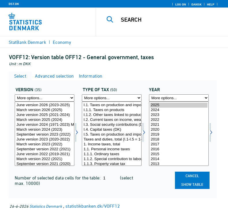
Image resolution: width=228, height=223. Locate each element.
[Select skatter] (112, 134)
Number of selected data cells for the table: (58, 177)
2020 (179, 129)
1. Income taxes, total (111, 144)
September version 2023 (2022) (44, 134)
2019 (179, 134)
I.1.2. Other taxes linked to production (111, 115)
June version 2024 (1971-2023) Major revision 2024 (44, 124)
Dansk (196, 4)
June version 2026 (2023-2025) (44, 105)
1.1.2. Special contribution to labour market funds (111, 159)
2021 (179, 124)
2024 (179, 110)
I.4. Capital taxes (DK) (111, 129)
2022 (179, 119)
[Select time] (179, 134)
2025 (179, 105)
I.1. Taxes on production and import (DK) (111, 105)
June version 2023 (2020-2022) (44, 139)
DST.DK (14, 4)
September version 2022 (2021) (44, 149)
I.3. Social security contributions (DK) (111, 124)
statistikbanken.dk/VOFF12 (92, 206)
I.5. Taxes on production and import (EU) (111, 134)
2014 (179, 159)
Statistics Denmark (45, 206)
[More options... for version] (44, 98)
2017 (179, 144)
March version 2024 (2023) (44, 129)
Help (210, 4)
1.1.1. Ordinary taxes (111, 154)
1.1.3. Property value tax (111, 164)
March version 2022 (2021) (44, 159)
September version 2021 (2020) (44, 164)
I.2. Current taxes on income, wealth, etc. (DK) (111, 119)
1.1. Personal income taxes (111, 149)
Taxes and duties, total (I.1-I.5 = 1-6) (111, 139)
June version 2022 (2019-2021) (44, 154)
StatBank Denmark (27, 42)
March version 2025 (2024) (44, 119)
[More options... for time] (179, 98)
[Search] (170, 19)
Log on (180, 4)
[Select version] (44, 134)
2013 (179, 164)
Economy (62, 42)
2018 (179, 139)
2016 (179, 149)
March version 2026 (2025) (44, 110)
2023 (179, 115)
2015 (179, 154)
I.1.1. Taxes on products (111, 110)
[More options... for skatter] (112, 98)
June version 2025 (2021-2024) (44, 115)
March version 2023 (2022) (44, 144)
